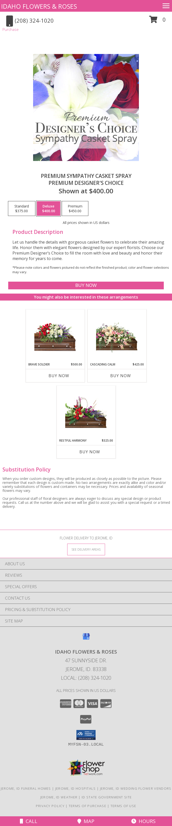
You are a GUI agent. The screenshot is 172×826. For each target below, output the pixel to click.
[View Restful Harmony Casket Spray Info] (86, 412)
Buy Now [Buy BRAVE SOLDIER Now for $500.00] (59, 375)
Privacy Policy (50, 806)
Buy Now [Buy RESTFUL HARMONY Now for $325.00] (89, 452)
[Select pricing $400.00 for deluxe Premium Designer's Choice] (48, 208)
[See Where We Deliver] (86, 549)
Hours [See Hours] (143, 821)
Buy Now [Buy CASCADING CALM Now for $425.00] (120, 375)
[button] (157, 21)
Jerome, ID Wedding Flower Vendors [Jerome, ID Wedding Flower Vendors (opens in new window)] (136, 788)
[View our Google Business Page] (86, 639)
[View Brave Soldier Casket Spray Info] (55, 336)
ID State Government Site (107, 797)
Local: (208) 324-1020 (86, 677)
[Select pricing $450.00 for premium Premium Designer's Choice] (75, 208)
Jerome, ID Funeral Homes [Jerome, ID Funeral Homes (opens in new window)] (26, 788)
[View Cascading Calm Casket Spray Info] (117, 336)
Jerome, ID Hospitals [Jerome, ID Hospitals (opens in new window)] (75, 788)
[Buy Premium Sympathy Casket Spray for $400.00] (86, 285)
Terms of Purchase (87, 806)
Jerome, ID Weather (58, 797)
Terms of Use (123, 806)
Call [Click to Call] (28, 821)
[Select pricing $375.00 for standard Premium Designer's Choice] (21, 208)
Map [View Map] (85, 821)
